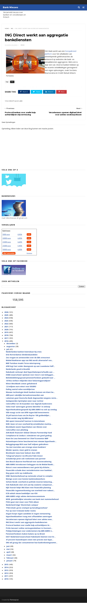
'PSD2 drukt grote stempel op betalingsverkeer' (27, 508)
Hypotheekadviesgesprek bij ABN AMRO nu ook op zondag (31, 410)
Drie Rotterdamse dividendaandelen (21, 355)
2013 (6, 570)
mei (8, 549)
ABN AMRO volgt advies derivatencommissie (25, 496)
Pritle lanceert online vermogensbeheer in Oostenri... (29, 528)
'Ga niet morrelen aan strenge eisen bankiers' (26, 447)
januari (9, 561)
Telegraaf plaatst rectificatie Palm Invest (24, 456)
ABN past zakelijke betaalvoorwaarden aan (25, 395)
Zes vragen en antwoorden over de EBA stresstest (28, 358)
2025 (6, 315)
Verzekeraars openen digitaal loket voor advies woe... (29, 520)
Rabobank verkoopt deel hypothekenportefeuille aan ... (30, 372)
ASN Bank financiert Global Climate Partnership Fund (29, 433)
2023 (6, 321)
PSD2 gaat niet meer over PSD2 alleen (22, 502)
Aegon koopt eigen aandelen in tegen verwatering (28, 514)
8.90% (20, 235)
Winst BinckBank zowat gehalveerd (21, 384)
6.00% (20, 238)
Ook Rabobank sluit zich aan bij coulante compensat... (29, 485)
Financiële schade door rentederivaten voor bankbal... (29, 470)
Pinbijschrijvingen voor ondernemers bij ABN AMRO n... (29, 531)
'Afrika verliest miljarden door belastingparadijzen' (28, 381)
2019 (6, 333)
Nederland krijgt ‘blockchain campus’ (22, 505)
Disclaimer (29, 253)
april (8, 552)
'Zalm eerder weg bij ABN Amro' (20, 418)
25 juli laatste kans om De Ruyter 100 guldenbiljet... (28, 415)
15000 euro (6, 242)
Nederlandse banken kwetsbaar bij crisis (24, 352)
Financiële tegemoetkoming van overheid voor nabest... (30, 491)
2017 (6, 338)
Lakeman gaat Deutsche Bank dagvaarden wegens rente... (32, 398)
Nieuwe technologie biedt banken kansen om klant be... (30, 392)
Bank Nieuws (10, 7)
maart (9, 555)
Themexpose (14, 600)
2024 (6, 318)
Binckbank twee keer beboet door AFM (23, 453)
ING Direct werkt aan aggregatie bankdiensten (26, 522)
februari (10, 558)
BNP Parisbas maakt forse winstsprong (23, 363)
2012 (6, 573)
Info (29, 235)
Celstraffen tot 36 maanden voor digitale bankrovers (29, 404)
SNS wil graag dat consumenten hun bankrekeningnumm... (31, 543)
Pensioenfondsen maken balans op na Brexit (25, 534)
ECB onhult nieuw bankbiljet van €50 (21, 493)
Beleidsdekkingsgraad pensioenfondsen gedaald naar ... (30, 378)
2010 (6, 579)
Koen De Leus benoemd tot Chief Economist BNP (27, 439)
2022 (6, 324)
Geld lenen (6, 231)
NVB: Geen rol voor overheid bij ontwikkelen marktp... (29, 424)
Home (7, 28)
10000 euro (6, 238)
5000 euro (6, 235)
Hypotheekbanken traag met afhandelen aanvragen (29, 517)
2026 (6, 312)
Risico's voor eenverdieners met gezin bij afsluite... (28, 467)
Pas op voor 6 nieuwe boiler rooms (21, 511)
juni (8, 546)
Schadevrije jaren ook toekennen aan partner (26, 459)
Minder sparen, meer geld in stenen (21, 450)
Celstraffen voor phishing (17, 430)
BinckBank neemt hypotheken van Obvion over (26, 427)
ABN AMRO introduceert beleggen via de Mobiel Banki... (30, 465)
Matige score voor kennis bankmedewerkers (25, 479)
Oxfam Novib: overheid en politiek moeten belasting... (29, 482)
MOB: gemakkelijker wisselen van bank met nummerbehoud (32, 499)
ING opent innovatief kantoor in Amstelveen (25, 421)
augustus (10, 346)
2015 (6, 565)
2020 (6, 330)
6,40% (20, 246)
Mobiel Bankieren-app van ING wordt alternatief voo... (29, 361)
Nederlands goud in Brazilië (18, 369)
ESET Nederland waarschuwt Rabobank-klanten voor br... (31, 537)
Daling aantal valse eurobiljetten (20, 389)
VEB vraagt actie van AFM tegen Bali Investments (27, 413)
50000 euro (6, 250)
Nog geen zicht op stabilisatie (19, 473)
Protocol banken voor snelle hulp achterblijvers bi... (28, 525)
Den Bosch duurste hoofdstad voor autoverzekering (28, 462)
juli (7, 349)
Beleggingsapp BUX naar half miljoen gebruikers (27, 444)
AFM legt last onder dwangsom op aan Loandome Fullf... (30, 366)
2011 (6, 576)
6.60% (20, 242)
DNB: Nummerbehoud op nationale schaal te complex (29, 476)
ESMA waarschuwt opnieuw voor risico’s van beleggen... (30, 375)
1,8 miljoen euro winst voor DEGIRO (21, 387)
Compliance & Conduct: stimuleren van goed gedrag (29, 436)
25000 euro (6, 246)
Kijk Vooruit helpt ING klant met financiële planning (28, 488)
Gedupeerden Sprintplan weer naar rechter (24, 401)
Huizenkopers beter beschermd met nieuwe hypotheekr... (31, 441)
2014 (6, 567)
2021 (6, 327)
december (11, 344)
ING (12, 28)
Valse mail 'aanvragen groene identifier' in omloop (28, 407)
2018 (6, 335)
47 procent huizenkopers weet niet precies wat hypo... (29, 540)
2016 (6, 341)
